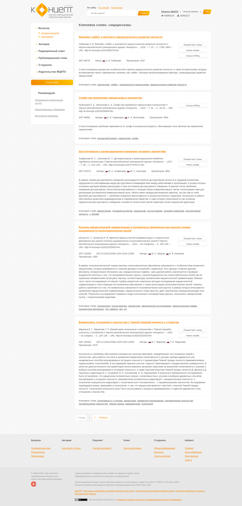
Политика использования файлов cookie (155, 491)
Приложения (47, 37)
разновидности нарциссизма (134, 84)
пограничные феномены (91, 309)
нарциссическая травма (184, 306)
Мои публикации (193, 452)
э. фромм (94, 214)
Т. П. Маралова (176, 342)
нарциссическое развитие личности (168, 84)
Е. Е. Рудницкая (114, 117)
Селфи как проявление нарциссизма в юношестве (110, 97)
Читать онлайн (192, 50)
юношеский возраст (107, 138)
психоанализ (103, 306)
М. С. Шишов (156, 253)
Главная (189, 448)
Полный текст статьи (193, 45)
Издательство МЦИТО (52, 71)
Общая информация (164, 448)
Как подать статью (71, 448)
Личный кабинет (190, 11)
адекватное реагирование (150, 400)
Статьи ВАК (52, 82)
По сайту (91, 7)
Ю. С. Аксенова (136, 171)
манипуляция (104, 211)
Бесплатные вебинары (46, 116)
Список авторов (162, 456)
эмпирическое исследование (156, 306)
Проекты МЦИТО (169, 11)
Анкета (188, 460)
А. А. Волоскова (134, 117)
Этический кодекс (132, 448)
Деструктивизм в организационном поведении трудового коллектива (122, 151)
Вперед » (104, 417)
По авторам (116, 7)
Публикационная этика (52, 58)
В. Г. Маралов (157, 342)
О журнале (45, 65)
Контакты (159, 452)
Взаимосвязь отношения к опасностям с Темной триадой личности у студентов (129, 322)
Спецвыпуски (38, 452)
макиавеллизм (132, 404)
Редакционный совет (51, 51)
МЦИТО (78, 491)
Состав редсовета (102, 448)
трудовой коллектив (122, 211)
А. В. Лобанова (112, 60)
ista (121, 309)
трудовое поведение (173, 211)
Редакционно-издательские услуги (49, 102)
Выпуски (44, 28)
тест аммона (111, 309)
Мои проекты (191, 456)
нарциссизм (103, 84)
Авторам (43, 44)
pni (125, 309)
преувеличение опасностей (179, 400)
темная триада (116, 404)
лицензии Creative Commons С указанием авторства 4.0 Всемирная (149, 499)
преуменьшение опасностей (93, 404)
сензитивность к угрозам (109, 400)
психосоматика (119, 306)
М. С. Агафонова (115, 171)
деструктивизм (154, 211)
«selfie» (114, 84)
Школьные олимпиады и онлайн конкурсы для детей (109, 491)
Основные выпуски (50, 33)
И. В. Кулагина (175, 253)
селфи (135, 138)
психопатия (147, 404)
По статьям (103, 7)
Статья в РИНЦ (193, 56)
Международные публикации (50, 109)
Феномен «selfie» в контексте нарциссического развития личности (120, 37)
